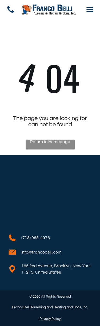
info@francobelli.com (41, 252)
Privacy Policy (50, 319)
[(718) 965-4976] (10, 12)
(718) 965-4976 (35, 238)
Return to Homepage (50, 142)
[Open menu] (90, 10)
